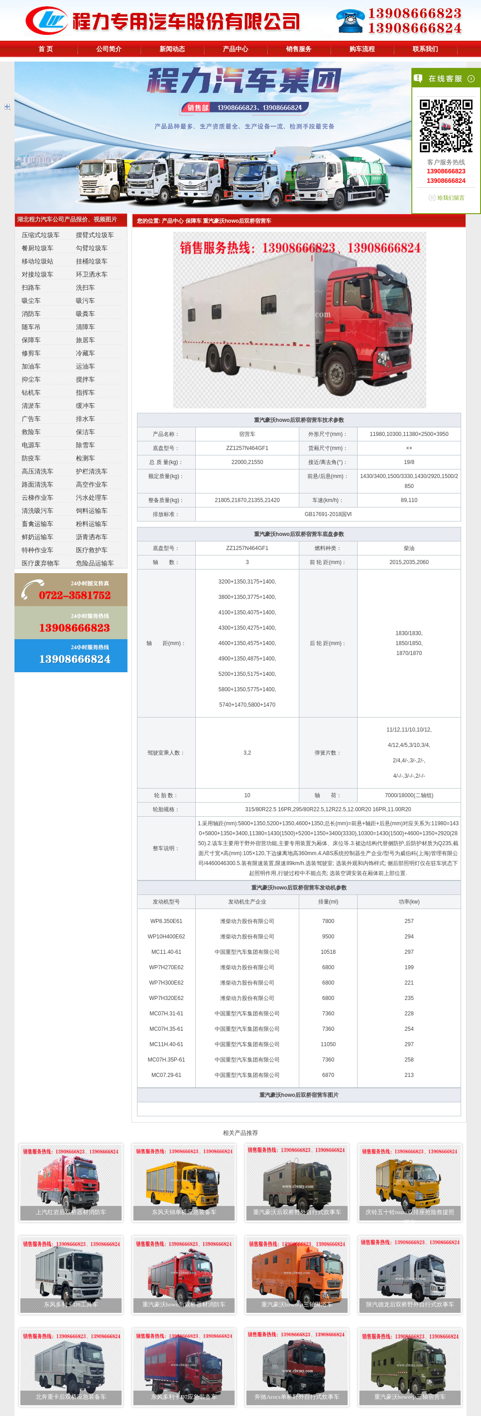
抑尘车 (31, 379)
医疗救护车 (92, 550)
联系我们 (425, 49)
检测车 (85, 458)
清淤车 (31, 405)
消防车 (31, 313)
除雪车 (85, 445)
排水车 (85, 418)
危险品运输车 (95, 563)
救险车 (31, 431)
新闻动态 (172, 49)
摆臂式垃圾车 (95, 235)
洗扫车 (85, 287)
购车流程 (362, 49)
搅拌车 (85, 379)
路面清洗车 (37, 484)
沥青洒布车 (92, 537)
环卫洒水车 (92, 274)
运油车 (85, 366)
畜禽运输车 (37, 523)
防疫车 (31, 458)
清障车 (85, 326)
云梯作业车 (37, 497)
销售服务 (298, 49)
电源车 (31, 445)
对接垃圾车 (37, 274)
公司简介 (109, 49)
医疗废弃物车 (41, 563)
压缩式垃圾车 (41, 235)
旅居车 (85, 340)
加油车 (31, 366)
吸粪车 (85, 313)
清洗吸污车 (37, 510)
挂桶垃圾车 (92, 261)
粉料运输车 (92, 523)
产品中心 (235, 49)
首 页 (45, 49)
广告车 (31, 418)
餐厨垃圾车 (37, 248)
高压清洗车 (37, 471)
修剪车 (31, 353)
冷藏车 (85, 353)
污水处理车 (92, 497)
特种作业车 (37, 550)
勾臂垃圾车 (92, 248)
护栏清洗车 (92, 471)
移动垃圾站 (37, 261)
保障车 (31, 340)
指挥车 (85, 392)
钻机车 (31, 392)
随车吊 (31, 326)
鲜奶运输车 (37, 537)
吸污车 (85, 300)
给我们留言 (451, 198)
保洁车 (85, 431)
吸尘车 (31, 300)
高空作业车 (92, 484)
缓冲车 (85, 405)
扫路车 (31, 287)
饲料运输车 (92, 510)
